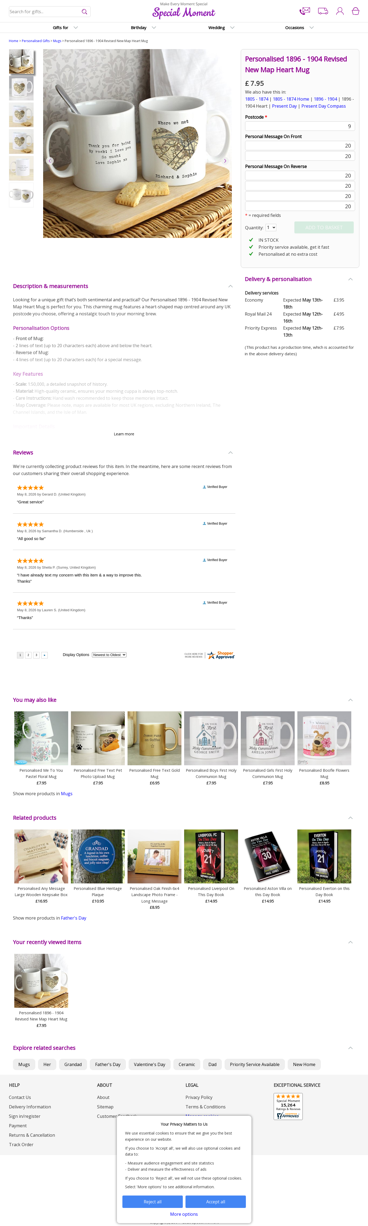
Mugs (57, 41)
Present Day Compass (323, 106)
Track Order (21, 1145)
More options (184, 1214)
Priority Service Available (255, 1064)
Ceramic (187, 1064)
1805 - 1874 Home (291, 99)
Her (47, 1064)
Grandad (73, 1064)
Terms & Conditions (205, 1107)
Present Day (284, 106)
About (103, 1097)
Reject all (152, 1202)
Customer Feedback (117, 1116)
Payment (18, 1126)
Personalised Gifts (36, 41)
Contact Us (20, 1097)
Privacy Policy (198, 1097)
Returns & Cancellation (32, 1135)
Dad (212, 1064)
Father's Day (73, 918)
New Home (304, 1064)
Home (13, 41)
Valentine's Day (149, 1064)
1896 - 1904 (325, 99)
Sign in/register (24, 1116)
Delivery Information (30, 1107)
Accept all (215, 1202)
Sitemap (105, 1107)
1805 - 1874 (256, 99)
